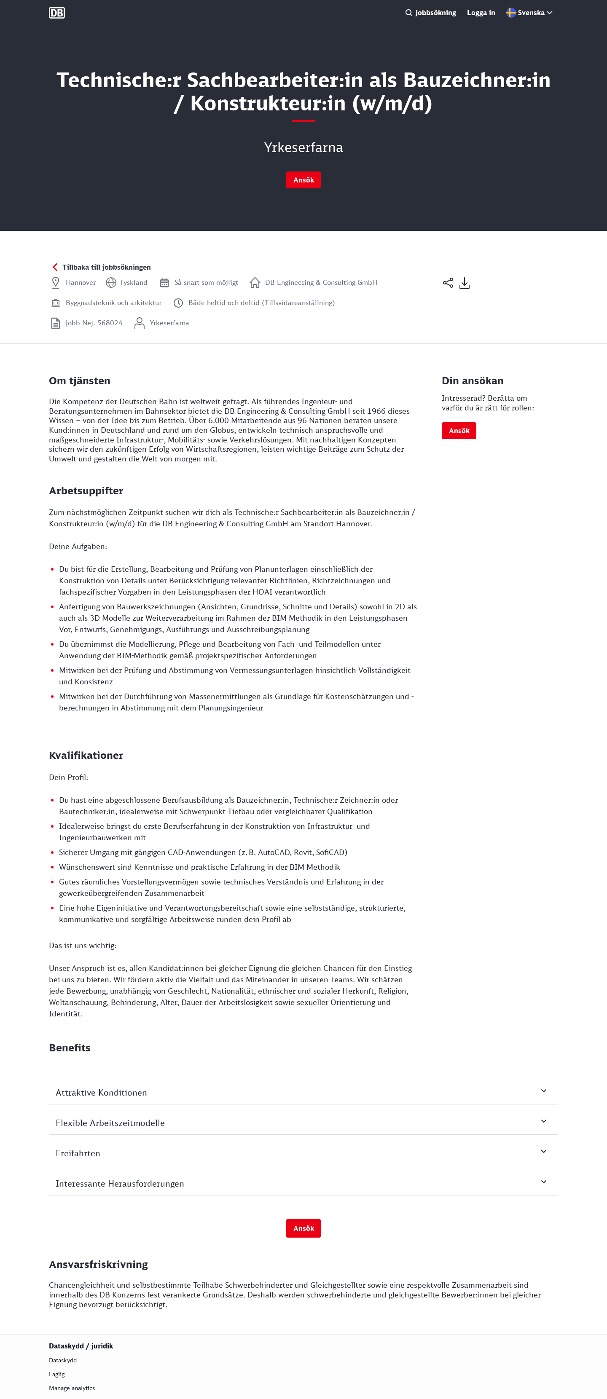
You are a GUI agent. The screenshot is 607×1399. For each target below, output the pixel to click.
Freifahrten (307, 1162)
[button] (448, 294)
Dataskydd (63, 1360)
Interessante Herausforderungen (307, 1193)
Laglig (56, 1374)
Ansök (303, 180)
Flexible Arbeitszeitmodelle (307, 1132)
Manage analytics (72, 1387)
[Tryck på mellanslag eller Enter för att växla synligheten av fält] (303, 1099)
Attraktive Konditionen (307, 1102)
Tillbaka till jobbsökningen (106, 267)
